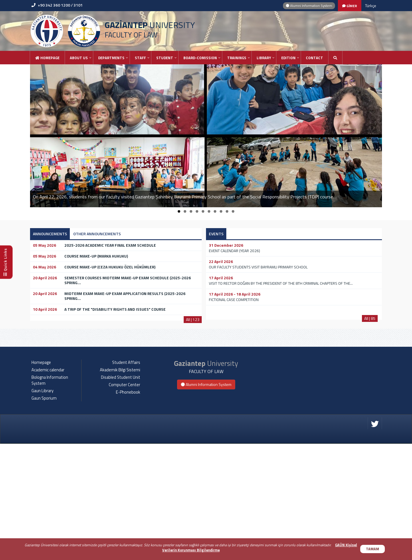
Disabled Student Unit (120, 494)
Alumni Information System (309, 5)
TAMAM (372, 549)
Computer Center (124, 501)
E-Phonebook (128, 508)
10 (233, 211)
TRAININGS (236, 58)
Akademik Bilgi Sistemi (120, 486)
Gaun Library (42, 507)
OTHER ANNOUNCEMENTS (97, 234)
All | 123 (192, 319)
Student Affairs (126, 479)
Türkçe (370, 6)
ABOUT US (79, 58)
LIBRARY (264, 58)
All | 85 (369, 318)
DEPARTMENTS (111, 58)
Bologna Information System (49, 497)
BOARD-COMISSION (200, 58)
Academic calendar (47, 486)
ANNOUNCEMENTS (50, 234)
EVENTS (216, 234)
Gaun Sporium (44, 514)
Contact (314, 58)
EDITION (288, 58)
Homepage (47, 58)
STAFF (140, 58)
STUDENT (164, 58)
